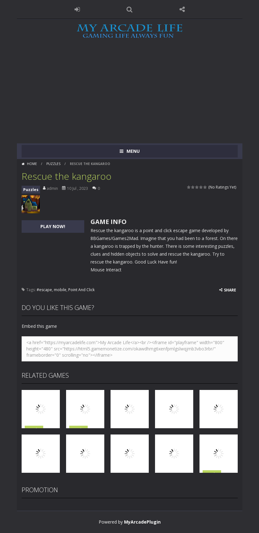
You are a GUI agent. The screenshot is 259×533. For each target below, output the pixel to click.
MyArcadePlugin (142, 522)
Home (32, 164)
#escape (44, 289)
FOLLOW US (182, 9)
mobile (60, 289)
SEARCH (129, 9)
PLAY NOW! (52, 226)
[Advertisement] (129, 96)
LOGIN (77, 9)
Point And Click (81, 289)
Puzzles (53, 164)
